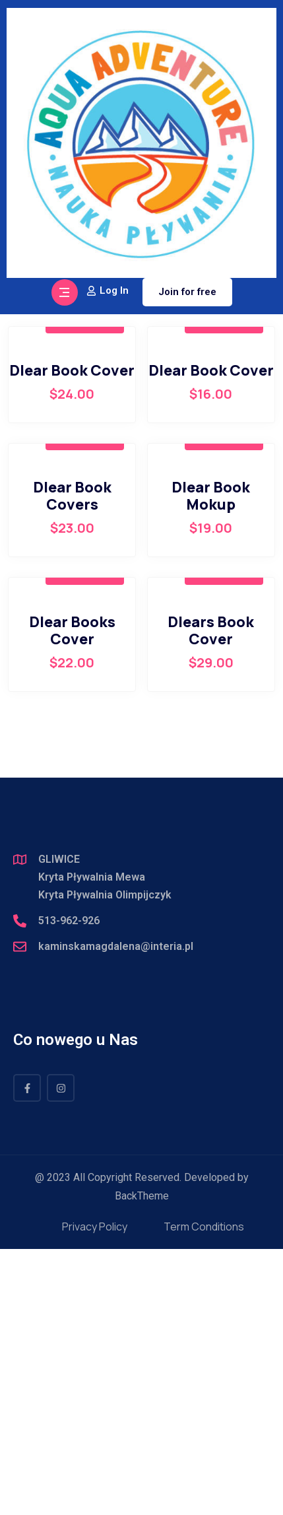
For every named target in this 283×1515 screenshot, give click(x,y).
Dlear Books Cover (72, 896)
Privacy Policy (94, 1492)
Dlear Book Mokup (211, 761)
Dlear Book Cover (72, 636)
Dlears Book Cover (211, 896)
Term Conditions (204, 1492)
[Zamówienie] (198, 538)
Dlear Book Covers (72, 761)
